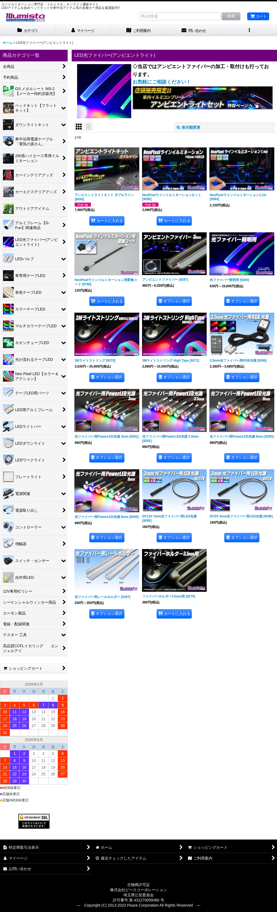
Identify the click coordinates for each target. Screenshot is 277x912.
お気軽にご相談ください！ (162, 82)
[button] (249, 30)
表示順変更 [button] (188, 127)
